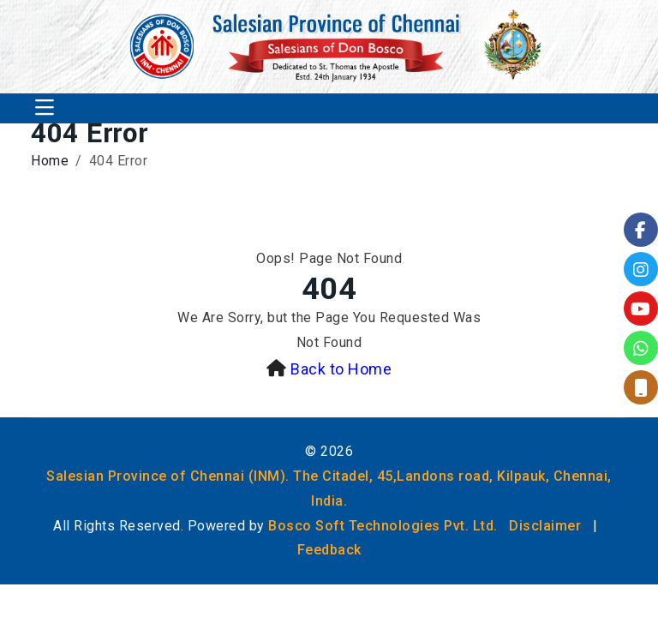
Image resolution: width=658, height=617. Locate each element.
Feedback (329, 550)
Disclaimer (545, 526)
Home (50, 161)
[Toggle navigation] (44, 108)
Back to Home (341, 369)
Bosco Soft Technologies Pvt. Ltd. (383, 526)
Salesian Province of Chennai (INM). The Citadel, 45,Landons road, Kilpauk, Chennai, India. (329, 488)
